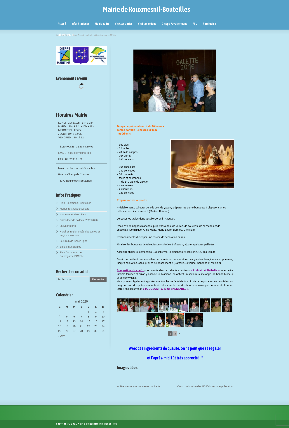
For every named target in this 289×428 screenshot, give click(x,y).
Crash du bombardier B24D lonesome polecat (205, 386)
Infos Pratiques (80, 23)
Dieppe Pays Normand (174, 23)
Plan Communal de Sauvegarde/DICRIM (71, 254)
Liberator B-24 (66, 34)
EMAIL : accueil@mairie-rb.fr (74, 152)
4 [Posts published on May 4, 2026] (60, 316)
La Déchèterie (68, 225)
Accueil (62, 23)
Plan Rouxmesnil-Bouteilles (75, 202)
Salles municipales (70, 246)
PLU (195, 23)
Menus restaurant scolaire (74, 208)
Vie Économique (147, 23)
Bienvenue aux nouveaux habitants (138, 386)
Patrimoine (209, 23)
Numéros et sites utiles (73, 214)
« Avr (60, 336)
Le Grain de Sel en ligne (73, 241)
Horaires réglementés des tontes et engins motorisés (80, 233)
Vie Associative (124, 23)
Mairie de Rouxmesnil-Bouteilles (146, 9)
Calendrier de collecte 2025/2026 (79, 220)
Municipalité (102, 23)
